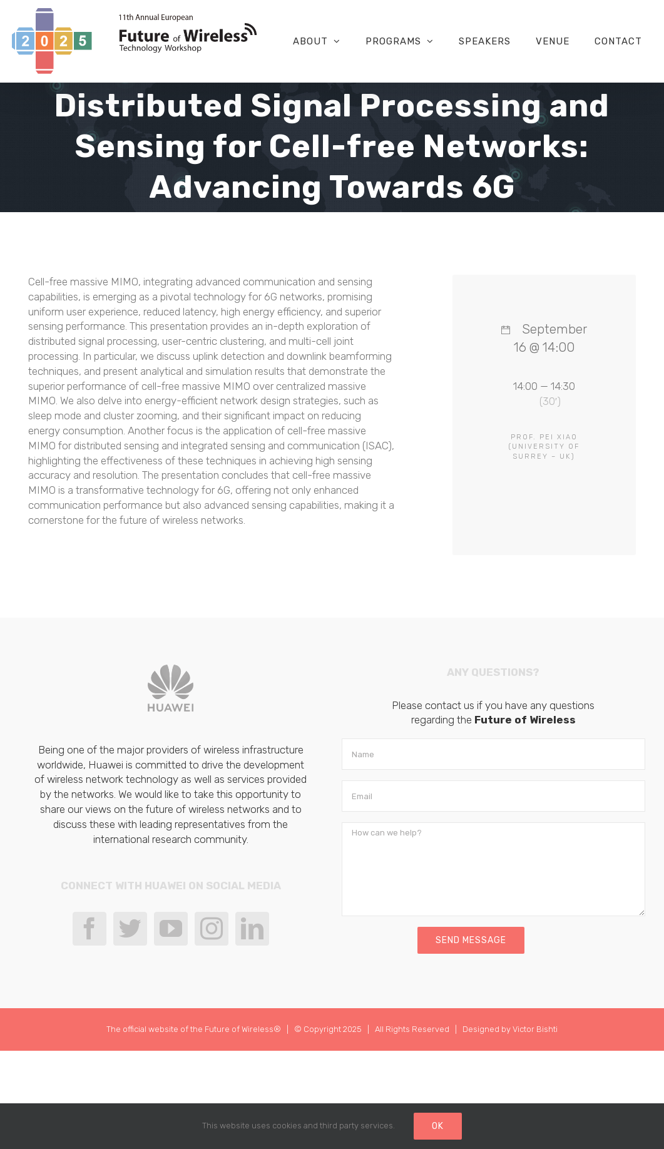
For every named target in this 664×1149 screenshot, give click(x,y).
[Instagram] (211, 929)
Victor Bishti (535, 1029)
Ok (438, 1126)
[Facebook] (89, 929)
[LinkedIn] (252, 929)
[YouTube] (171, 929)
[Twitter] (130, 929)
